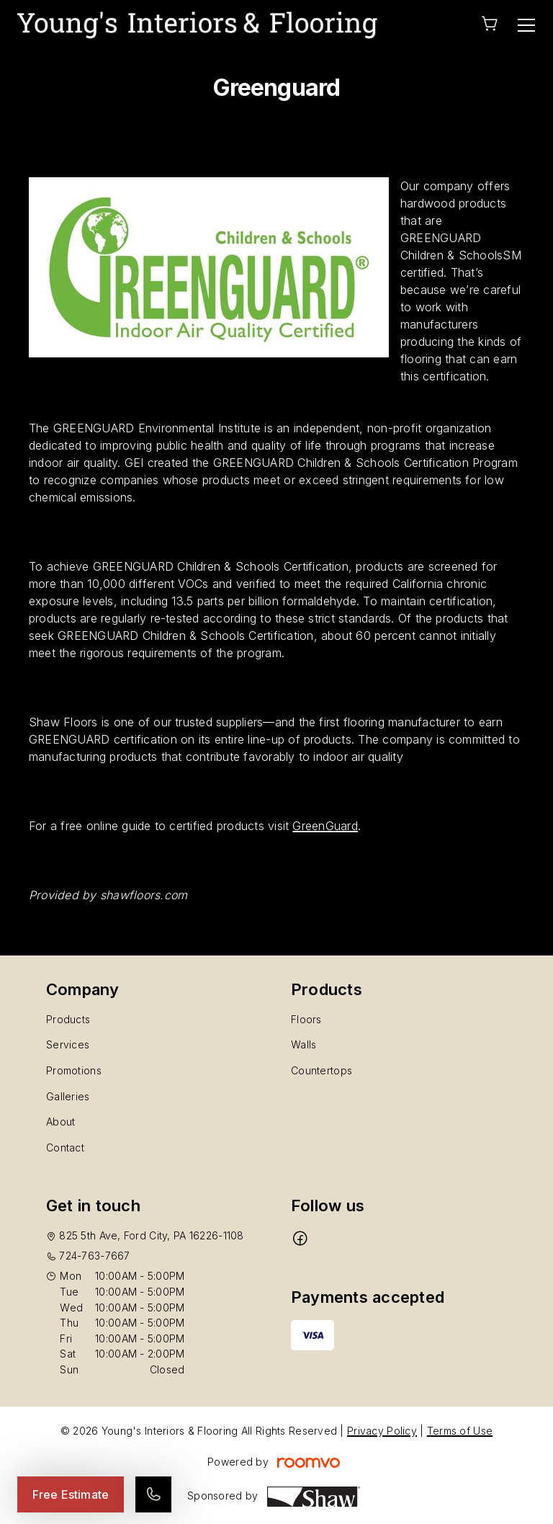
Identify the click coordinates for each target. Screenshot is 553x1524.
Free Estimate (70, 1494)
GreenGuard (324, 826)
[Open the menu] (526, 25)
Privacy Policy (382, 1431)
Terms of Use (460, 1431)
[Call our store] (153, 1494)
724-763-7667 (94, 1255)
